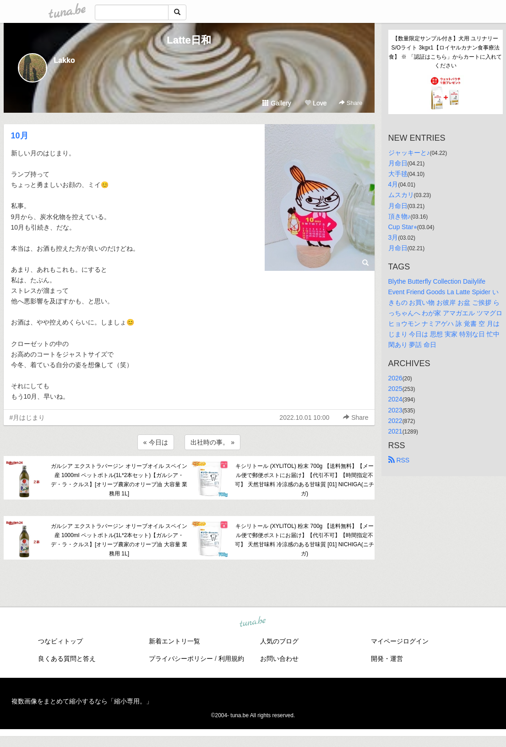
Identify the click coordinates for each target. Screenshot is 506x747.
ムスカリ (401, 194)
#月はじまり (27, 417)
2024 (395, 399)
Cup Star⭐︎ (402, 227)
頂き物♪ (399, 216)
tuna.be (253, 622)
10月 (19, 135)
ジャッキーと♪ (409, 152)
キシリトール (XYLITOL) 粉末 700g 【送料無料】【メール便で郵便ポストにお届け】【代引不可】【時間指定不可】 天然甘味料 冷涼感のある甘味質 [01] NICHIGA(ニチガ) (304, 479)
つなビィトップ (60, 641)
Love (315, 103)
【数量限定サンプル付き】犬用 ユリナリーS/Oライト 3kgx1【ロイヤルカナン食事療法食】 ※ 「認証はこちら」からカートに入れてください (445, 52)
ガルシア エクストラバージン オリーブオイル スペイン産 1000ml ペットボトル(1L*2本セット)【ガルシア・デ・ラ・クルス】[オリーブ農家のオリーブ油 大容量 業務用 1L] (119, 479)
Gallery (276, 103)
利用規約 (231, 658)
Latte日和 (189, 40)
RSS (399, 460)
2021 (395, 431)
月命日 (398, 163)
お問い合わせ (279, 658)
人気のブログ (279, 641)
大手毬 (398, 173)
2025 (395, 388)
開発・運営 (387, 658)
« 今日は (155, 442)
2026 (395, 378)
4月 (393, 184)
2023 (395, 410)
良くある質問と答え (67, 658)
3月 (393, 237)
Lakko (64, 60)
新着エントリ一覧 (174, 641)
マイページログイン (400, 641)
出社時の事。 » (212, 442)
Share (350, 102)
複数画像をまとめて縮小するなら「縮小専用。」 (81, 701)
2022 (395, 420)
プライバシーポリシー (181, 658)
